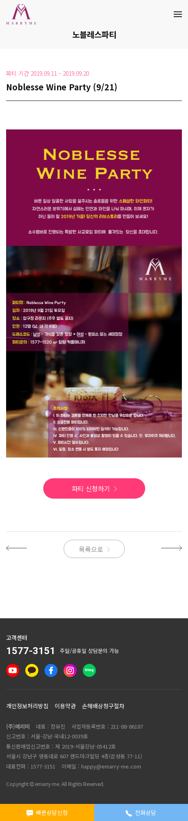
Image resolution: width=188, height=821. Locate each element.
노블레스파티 (94, 34)
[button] (16, 547)
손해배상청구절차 (103, 706)
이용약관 (65, 706)
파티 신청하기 (91, 488)
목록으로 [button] (91, 549)
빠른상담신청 (47, 812)
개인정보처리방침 (27, 706)
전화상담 (141, 812)
